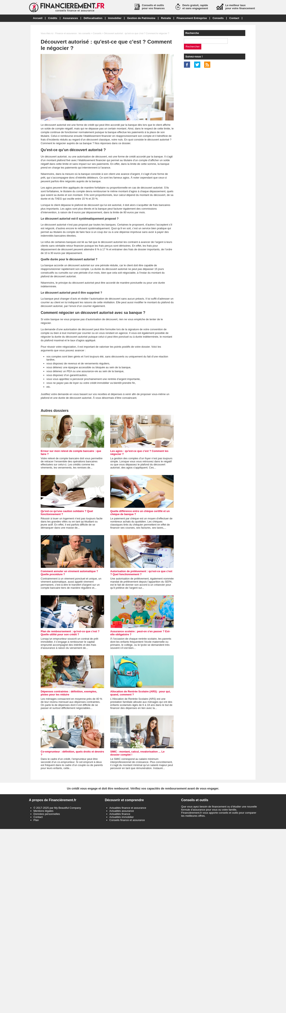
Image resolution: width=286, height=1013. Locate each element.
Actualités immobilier (121, 817)
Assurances (70, 18)
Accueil (37, 18)
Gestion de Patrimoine (141, 18)
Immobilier (115, 18)
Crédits (52, 18)
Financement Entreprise (192, 18)
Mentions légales (44, 810)
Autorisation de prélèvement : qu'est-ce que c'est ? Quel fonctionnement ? (141, 573)
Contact (234, 18)
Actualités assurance (121, 810)
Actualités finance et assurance (127, 807)
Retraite (166, 18)
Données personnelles (47, 813)
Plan (36, 820)
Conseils (218, 18)
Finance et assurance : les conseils (72, 33)
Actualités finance (119, 813)
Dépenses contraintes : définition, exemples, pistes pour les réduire (69, 693)
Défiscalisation (93, 18)
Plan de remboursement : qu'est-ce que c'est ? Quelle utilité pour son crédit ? (70, 633)
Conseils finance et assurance (127, 820)
